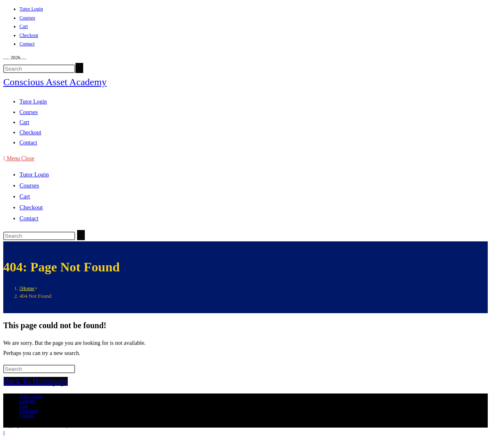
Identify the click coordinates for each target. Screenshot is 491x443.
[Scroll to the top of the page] (4, 433)
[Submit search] (81, 235)
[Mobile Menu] (18, 158)
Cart (23, 26)
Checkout (28, 35)
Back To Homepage (36, 381)
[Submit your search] (79, 67)
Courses (27, 18)
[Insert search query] (39, 69)
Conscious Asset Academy (55, 82)
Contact (26, 44)
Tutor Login (31, 9)
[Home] (26, 288)
